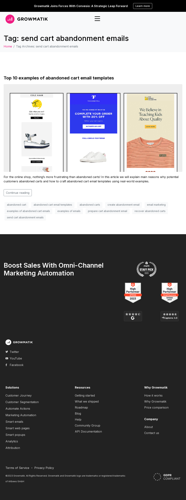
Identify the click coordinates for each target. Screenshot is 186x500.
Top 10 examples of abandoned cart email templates (59, 78)
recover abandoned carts (150, 211)
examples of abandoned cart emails (28, 211)
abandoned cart (16, 204)
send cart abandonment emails (25, 217)
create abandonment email (124, 204)
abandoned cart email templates (53, 204)
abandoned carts (90, 204)
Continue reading (17, 193)
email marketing (156, 204)
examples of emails (68, 211)
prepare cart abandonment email (107, 211)
